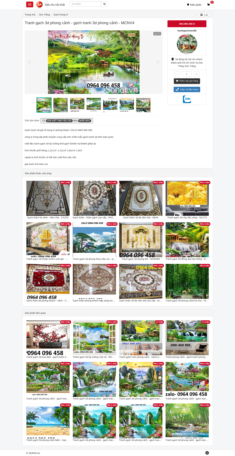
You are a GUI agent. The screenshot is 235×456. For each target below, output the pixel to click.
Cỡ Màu (66, 120)
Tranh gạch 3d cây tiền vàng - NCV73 (187, 217)
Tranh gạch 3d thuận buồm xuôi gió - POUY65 (50, 259)
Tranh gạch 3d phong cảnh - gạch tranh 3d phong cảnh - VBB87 (106, 398)
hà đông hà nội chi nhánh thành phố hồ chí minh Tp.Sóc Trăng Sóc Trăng (187, 62)
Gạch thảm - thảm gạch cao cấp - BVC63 (94, 217)
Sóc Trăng (44, 14)
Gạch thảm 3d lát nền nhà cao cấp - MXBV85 (143, 300)
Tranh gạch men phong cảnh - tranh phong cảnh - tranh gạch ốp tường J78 (158, 357)
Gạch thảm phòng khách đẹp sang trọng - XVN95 (99, 300)
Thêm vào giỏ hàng (187, 81)
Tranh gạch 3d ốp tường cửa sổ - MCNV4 (95, 357)
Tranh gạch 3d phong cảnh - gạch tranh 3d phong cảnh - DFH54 (106, 440)
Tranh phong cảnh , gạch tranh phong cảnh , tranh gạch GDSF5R (200, 357)
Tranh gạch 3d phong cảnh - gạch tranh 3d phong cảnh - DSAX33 (153, 398)
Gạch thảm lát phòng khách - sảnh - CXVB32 (50, 300)
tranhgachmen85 (186, 30)
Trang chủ (30, 14)
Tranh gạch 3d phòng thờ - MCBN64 (141, 259)
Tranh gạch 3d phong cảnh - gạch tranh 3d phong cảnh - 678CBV (60, 398)
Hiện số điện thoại (187, 89)
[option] (94, 62)
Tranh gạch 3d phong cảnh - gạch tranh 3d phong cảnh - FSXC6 (199, 440)
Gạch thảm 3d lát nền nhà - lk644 (140, 217)
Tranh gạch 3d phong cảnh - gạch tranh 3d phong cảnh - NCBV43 (200, 398)
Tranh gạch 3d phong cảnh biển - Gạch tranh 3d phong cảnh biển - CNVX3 (65, 440)
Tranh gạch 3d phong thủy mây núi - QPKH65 (97, 259)
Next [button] (158, 62)
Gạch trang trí (61, 14)
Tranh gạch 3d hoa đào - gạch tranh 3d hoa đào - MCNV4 (56, 357)
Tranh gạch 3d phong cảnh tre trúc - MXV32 (189, 300)
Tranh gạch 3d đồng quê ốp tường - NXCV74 (189, 259)
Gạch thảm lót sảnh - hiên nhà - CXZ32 (48, 217)
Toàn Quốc (194, 4)
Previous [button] (29, 62)
